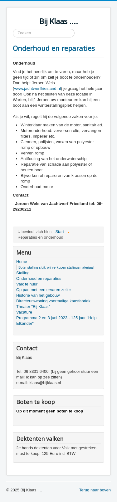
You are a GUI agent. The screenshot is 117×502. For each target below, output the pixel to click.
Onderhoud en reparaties (54, 48)
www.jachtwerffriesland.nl (37, 88)
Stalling (23, 272)
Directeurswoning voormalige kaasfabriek (53, 301)
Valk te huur (26, 284)
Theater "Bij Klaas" (33, 306)
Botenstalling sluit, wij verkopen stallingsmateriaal (56, 267)
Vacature (24, 312)
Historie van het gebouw (38, 295)
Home (21, 261)
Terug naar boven (95, 490)
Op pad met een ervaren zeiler (43, 289)
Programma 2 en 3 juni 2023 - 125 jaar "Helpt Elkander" (57, 320)
